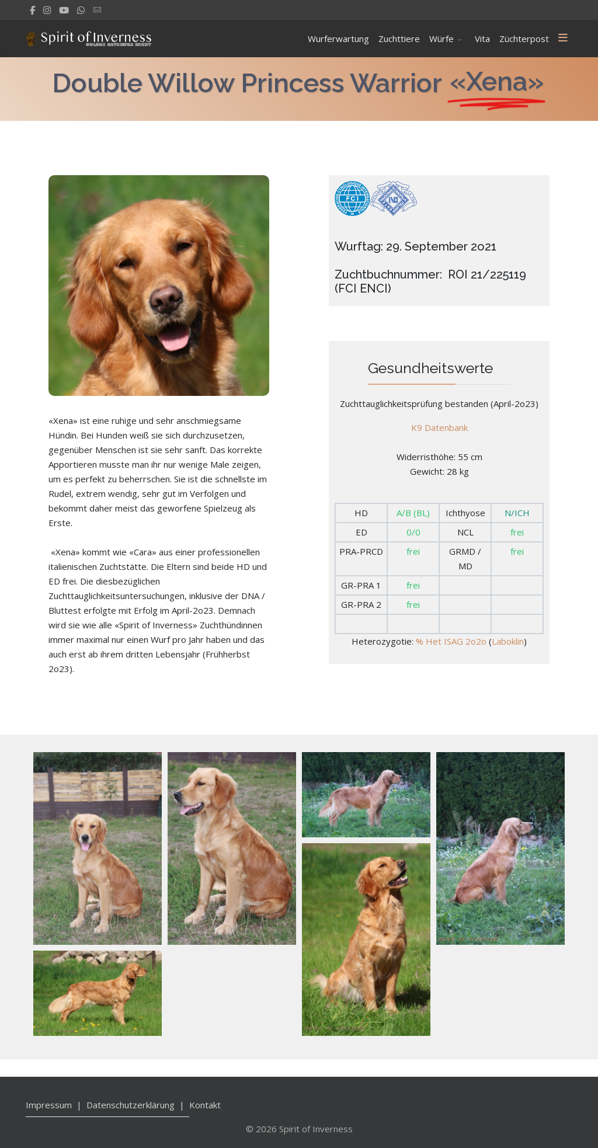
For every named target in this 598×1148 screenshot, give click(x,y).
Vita (482, 38)
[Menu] (563, 38)
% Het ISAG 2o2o (451, 640)
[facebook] (32, 10)
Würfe (441, 38)
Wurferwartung (338, 38)
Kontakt (205, 1105)
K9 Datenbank (439, 427)
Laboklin (508, 640)
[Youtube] (64, 10)
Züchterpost (524, 38)
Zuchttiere (399, 38)
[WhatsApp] (81, 10)
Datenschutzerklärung (130, 1105)
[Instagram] (47, 10)
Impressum (49, 1105)
